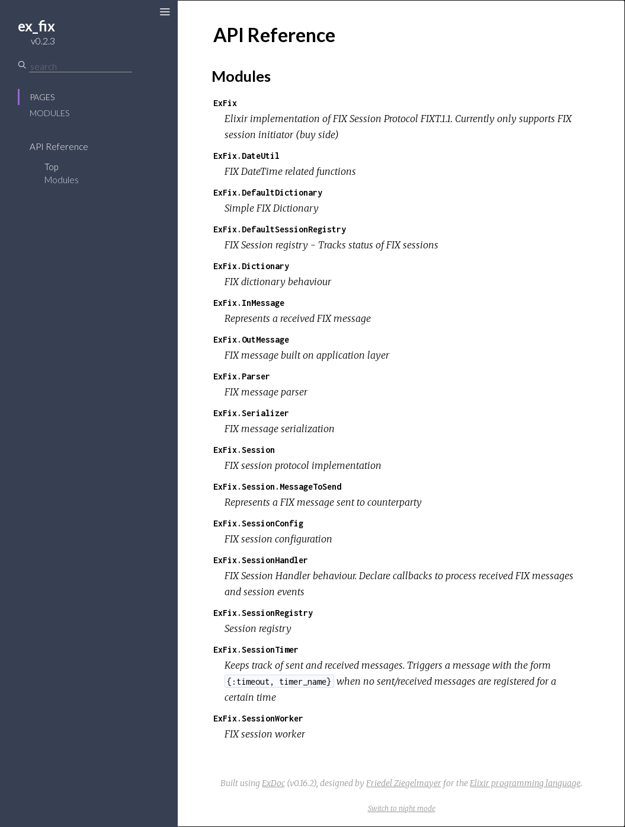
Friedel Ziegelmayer (403, 783)
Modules (49, 113)
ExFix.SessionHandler (260, 560)
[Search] (80, 66)
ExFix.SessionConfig (258, 523)
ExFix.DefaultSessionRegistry (279, 229)
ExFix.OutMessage (251, 339)
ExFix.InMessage (248, 303)
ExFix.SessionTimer (256, 649)
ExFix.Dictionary (251, 266)
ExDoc (273, 783)
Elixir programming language (525, 783)
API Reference (59, 146)
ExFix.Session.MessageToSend (277, 486)
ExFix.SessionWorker (258, 718)
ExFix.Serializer (251, 413)
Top (51, 166)
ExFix (225, 103)
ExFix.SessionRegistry (263, 613)
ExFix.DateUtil (246, 156)
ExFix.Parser (241, 376)
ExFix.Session (244, 450)
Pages (42, 97)
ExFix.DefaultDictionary (267, 192)
